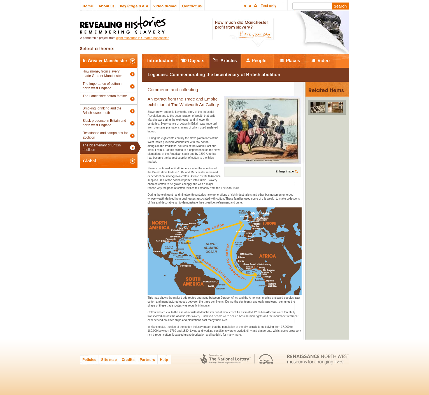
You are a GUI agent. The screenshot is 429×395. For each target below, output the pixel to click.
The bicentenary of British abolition (102, 147)
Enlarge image (285, 171)
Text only (268, 5)
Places (293, 60)
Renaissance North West (318, 359)
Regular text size (250, 5)
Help (165, 359)
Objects (196, 60)
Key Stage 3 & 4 (134, 5)
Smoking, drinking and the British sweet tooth (102, 110)
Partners (147, 359)
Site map (109, 359)
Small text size (244, 5)
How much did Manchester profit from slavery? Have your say (242, 32)
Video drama (165, 5)
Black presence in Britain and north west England (104, 123)
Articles (228, 60)
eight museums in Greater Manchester (142, 37)
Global (89, 160)
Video (324, 60)
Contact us (192, 5)
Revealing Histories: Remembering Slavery (124, 23)
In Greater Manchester (105, 60)
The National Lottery (225, 359)
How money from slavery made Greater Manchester (102, 73)
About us (106, 5)
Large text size (255, 5)
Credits (128, 359)
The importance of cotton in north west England (103, 86)
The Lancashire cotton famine (105, 96)
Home (88, 5)
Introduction (160, 60)
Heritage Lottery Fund (266, 359)
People (259, 60)
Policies (89, 359)
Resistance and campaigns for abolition (105, 135)
